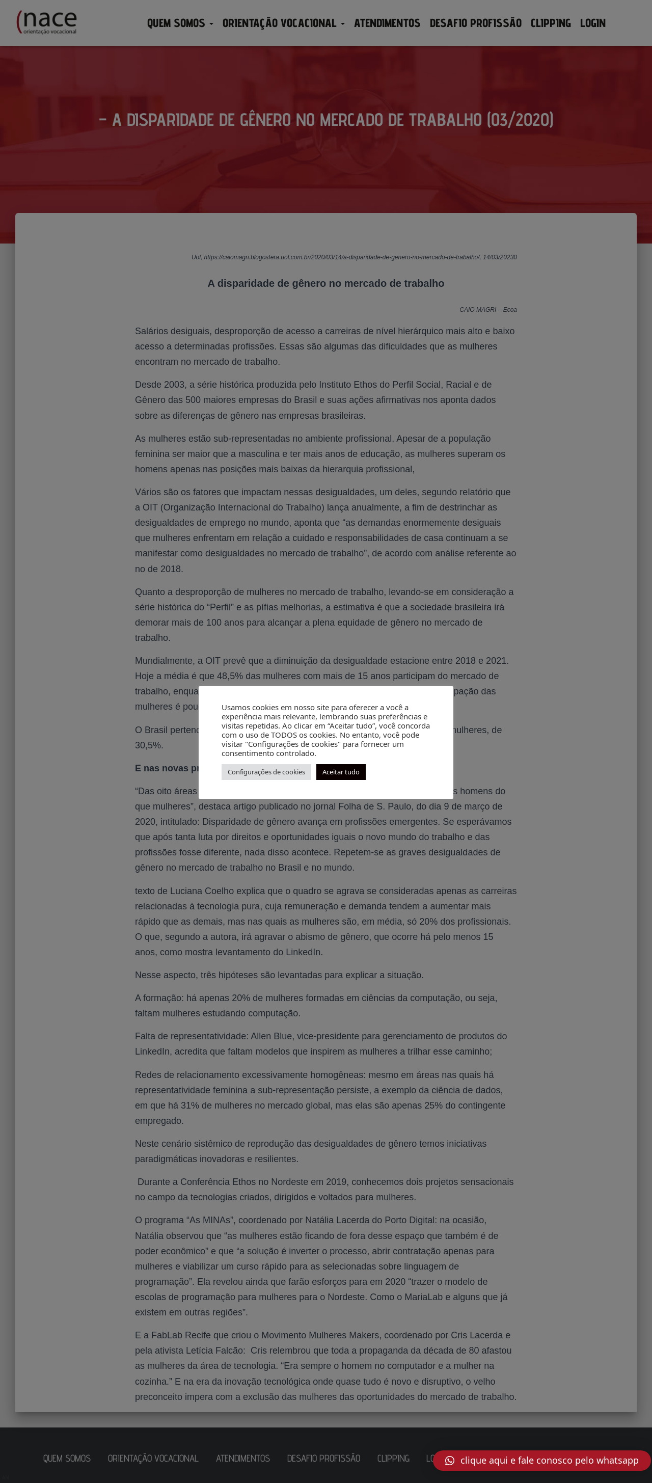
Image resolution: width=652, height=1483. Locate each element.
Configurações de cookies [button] (266, 771)
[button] (542, 1460)
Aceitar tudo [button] (341, 771)
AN (5, 1477)
